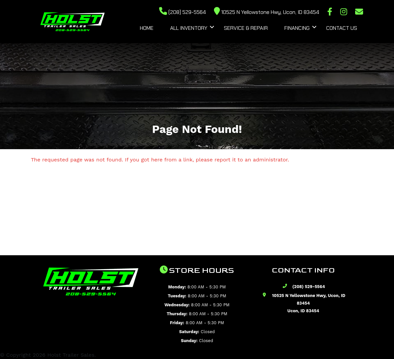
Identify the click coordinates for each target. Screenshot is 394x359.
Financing (297, 28)
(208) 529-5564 (182, 12)
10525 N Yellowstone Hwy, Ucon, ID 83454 (266, 12)
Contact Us (341, 28)
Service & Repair (246, 28)
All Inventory (188, 28)
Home (146, 28)
